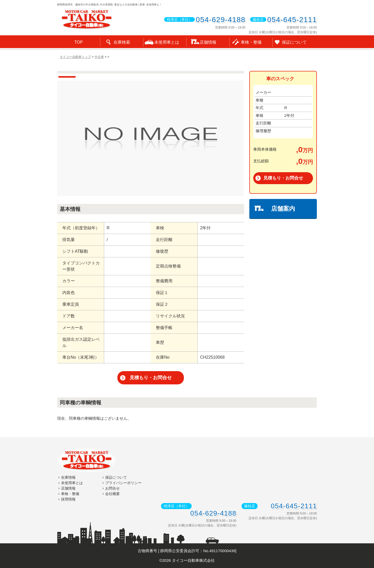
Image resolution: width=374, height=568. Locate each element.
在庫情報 (68, 477)
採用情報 (68, 499)
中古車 (99, 57)
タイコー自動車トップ (75, 57)
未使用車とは (72, 482)
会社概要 (112, 493)
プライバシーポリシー (123, 482)
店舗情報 (68, 488)
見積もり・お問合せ (151, 377)
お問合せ (112, 488)
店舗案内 (283, 208)
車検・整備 (70, 493)
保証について (116, 477)
